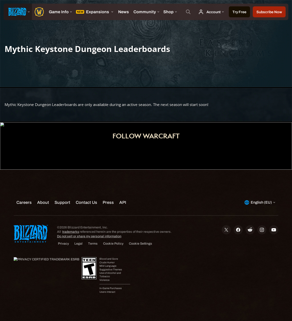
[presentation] (18, 12)
